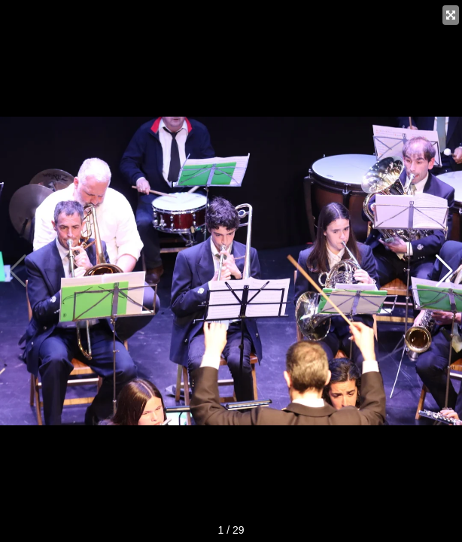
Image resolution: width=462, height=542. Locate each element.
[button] (444, 271)
